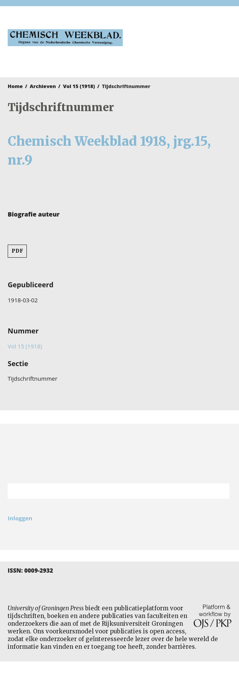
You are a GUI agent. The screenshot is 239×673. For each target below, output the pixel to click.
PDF (17, 251)
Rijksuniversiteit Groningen (119, 453)
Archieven (43, 86)
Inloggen (20, 518)
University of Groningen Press (180, 46)
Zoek (219, 491)
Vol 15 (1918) (79, 86)
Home (15, 86)
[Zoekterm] (109, 491)
